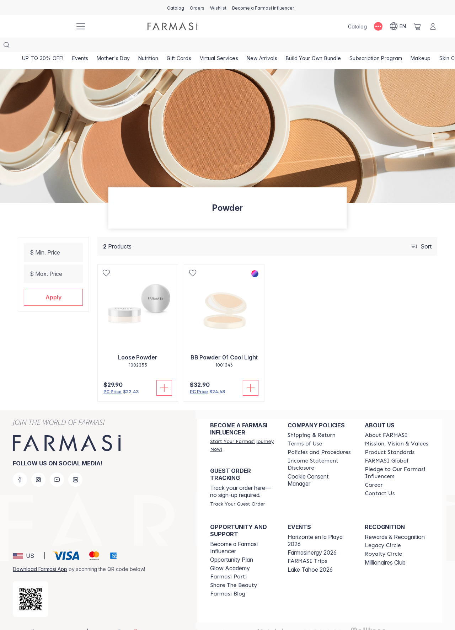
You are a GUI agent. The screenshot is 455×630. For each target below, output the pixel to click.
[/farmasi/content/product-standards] (389, 438)
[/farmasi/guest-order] (237, 489)
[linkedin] (75, 465)
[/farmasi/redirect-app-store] (30, 585)
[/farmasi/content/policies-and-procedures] (319, 438)
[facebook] (20, 465)
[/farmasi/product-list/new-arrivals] (268, 46)
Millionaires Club (385, 548)
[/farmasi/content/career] (373, 470)
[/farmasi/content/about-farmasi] (386, 421)
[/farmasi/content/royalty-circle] (383, 539)
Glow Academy (230, 553)
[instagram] (38, 465)
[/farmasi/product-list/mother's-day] (115, 46)
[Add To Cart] (164, 373)
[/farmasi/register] (197, 7)
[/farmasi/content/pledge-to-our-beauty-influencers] (397, 459)
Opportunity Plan (231, 545)
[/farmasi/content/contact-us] (380, 479)
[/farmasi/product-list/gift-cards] (183, 46)
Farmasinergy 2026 (312, 538)
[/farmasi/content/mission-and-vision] (396, 429)
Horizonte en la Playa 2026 (315, 526)
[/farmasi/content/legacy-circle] (383, 531)
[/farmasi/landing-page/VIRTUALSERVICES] (224, 46)
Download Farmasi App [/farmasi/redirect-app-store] (40, 555)
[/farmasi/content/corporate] (386, 446)
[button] (53, 283)
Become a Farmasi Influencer (234, 533)
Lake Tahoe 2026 (310, 555)
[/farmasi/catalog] (175, 7)
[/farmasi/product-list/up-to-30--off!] (43, 46)
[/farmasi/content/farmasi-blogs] (227, 579)
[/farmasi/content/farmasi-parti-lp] (228, 562)
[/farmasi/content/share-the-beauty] (233, 571)
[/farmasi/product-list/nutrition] (151, 46)
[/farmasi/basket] (417, 26)
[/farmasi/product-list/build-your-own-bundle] (320, 46)
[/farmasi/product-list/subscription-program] (384, 46)
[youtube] (57, 465)
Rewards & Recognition (395, 522)
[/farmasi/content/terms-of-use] (305, 429)
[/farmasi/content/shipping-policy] (312, 421)
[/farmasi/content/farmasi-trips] (307, 546)
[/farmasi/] (43, 26)
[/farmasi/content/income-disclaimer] (320, 450)
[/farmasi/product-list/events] (81, 46)
